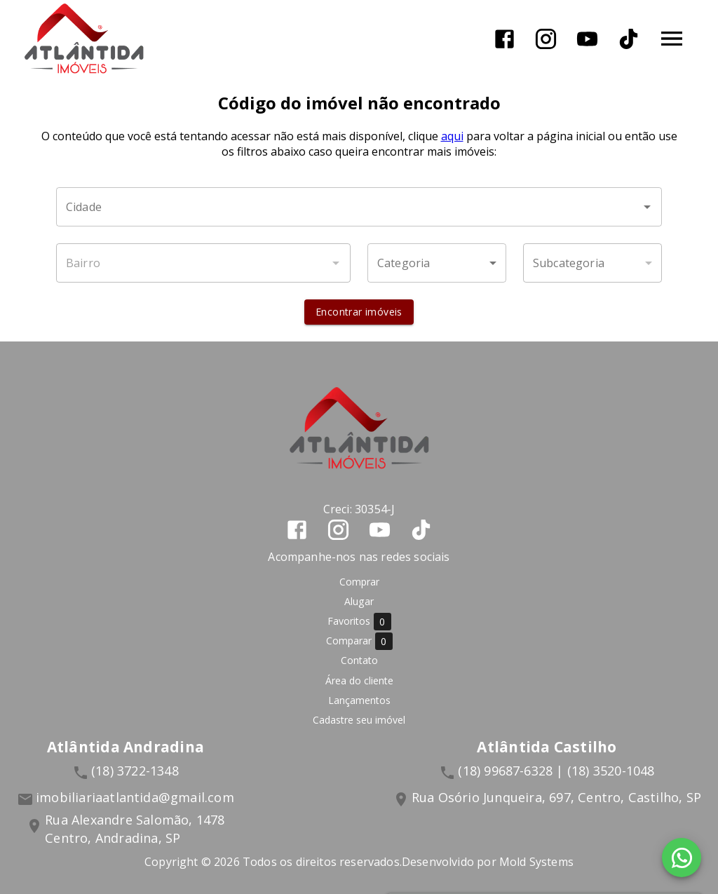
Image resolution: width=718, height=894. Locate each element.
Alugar (359, 601)
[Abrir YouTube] (587, 39)
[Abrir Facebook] (504, 39)
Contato (359, 660)
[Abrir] (647, 207)
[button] (436, 263)
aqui (452, 136)
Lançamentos (359, 700)
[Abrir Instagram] (546, 39)
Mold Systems (536, 861)
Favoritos (359, 621)
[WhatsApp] (681, 857)
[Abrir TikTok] (628, 39)
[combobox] (359, 206)
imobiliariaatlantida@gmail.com (135, 797)
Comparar (359, 641)
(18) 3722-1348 (135, 770)
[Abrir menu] (671, 38)
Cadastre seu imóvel (359, 719)
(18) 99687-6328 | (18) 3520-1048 (556, 770)
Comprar (359, 581)
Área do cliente (359, 680)
